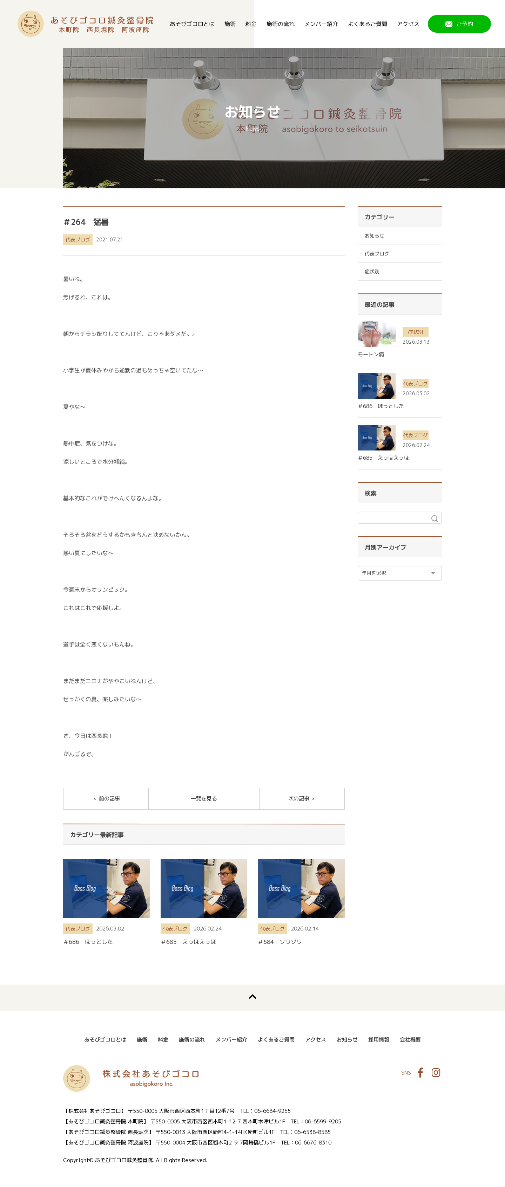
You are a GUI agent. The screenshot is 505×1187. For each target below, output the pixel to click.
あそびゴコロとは (192, 24)
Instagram (436, 1073)
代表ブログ (78, 239)
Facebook (420, 1073)
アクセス (408, 24)
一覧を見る (204, 798)
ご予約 (464, 24)
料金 (251, 24)
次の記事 (299, 798)
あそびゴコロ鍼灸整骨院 (85, 24)
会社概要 (410, 1040)
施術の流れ (281, 24)
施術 (230, 24)
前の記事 (108, 798)
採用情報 (378, 1040)
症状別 (372, 271)
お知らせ (374, 235)
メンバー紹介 (321, 24)
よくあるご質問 (367, 24)
